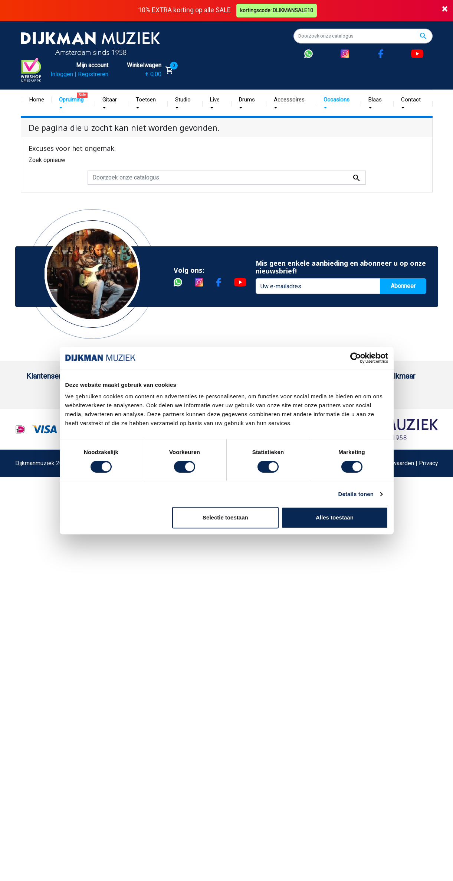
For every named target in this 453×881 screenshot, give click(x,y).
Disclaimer (40, 536)
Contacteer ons (46, 667)
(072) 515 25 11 (397, 417)
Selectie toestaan (225, 517)
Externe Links (44, 679)
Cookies (37, 607)
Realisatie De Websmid (251, 757)
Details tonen (356, 494)
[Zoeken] (363, 36)
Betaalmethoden (47, 417)
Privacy (36, 548)
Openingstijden (396, 429)
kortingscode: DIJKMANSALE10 (276, 10)
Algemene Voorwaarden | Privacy (395, 757)
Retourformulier (46, 595)
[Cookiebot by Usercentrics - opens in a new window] (355, 357)
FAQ (31, 500)
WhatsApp (39, 583)
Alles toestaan (335, 517)
